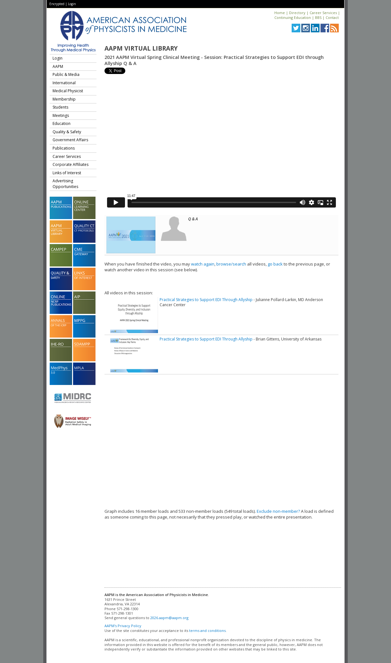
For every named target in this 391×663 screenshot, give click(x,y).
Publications (64, 148)
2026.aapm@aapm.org (169, 617)
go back (275, 264)
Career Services (323, 12)
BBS (318, 17)
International (64, 83)
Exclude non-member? (278, 511)
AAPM (58, 66)
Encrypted (56, 4)
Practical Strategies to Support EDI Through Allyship (206, 299)
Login (72, 4)
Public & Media (66, 74)
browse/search (231, 264)
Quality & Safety (67, 132)
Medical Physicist (68, 91)
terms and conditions (207, 630)
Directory (297, 12)
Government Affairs (70, 140)
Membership (64, 99)
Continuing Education (292, 17)
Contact (332, 17)
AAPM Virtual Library (141, 48)
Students (60, 107)
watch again (202, 264)
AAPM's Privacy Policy (122, 625)
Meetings (61, 115)
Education (62, 123)
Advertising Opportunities (65, 183)
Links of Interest (67, 173)
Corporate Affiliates (70, 164)
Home (279, 12)
